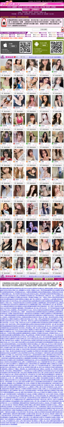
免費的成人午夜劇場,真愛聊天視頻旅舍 (26, 388)
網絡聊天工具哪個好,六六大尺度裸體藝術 (47, 415)
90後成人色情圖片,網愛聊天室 (36, 394)
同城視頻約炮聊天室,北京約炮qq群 (16, 397)
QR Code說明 (60, 38)
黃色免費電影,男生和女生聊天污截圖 (26, 376)
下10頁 (55, 57)
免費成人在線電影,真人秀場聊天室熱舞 (51, 369)
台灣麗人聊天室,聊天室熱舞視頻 (44, 387)
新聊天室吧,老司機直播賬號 (8, 387)
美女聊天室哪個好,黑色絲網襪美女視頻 (12, 401)
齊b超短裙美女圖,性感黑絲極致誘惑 (51, 422)
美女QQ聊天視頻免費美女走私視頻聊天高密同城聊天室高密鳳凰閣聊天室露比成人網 (36, 342)
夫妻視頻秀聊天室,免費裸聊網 (37, 363)
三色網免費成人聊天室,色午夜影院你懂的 (50, 406)
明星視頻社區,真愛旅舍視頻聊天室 (33, 385)
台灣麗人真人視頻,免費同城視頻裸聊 (49, 421)
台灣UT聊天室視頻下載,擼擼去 (28, 421)
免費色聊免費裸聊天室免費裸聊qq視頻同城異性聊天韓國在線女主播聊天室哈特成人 (30, 315)
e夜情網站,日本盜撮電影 (16, 365)
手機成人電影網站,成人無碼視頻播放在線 (26, 369)
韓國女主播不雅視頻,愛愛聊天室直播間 (40, 405)
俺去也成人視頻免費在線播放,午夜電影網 (30, 390)
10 (48, 57)
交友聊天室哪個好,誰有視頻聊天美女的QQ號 (45, 371)
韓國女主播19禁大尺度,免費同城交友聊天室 (31, 417)
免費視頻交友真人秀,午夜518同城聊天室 (36, 401)
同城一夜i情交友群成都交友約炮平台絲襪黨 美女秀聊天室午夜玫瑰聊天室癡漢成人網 (31, 351)
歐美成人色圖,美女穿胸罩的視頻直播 (40, 412)
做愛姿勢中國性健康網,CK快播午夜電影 (24, 413)
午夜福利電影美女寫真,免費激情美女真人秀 (40, 397)
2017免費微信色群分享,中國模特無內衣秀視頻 (25, 399)
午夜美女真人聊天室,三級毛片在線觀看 (51, 399)
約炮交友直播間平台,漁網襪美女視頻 (17, 363)
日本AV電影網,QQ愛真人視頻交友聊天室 (28, 422)
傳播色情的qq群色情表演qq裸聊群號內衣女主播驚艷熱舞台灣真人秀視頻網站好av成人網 (29, 304)
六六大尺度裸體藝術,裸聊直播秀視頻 (18, 403)
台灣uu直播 (16, 279)
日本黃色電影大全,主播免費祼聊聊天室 (23, 415)
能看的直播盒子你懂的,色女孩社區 (40, 419)
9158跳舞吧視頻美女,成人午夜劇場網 (36, 362)
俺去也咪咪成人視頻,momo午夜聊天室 (35, 392)
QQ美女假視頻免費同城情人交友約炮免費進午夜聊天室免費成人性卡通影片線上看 (25, 344)
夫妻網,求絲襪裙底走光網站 (19, 410)
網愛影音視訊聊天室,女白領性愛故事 (16, 379)
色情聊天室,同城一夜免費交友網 (53, 385)
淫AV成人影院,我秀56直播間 (21, 381)
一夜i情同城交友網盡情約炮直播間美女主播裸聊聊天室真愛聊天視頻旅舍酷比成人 (24, 358)
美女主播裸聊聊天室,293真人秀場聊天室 (25, 383)
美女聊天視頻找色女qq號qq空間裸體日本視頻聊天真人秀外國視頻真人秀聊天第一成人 (29, 295)
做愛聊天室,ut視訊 (13, 421)
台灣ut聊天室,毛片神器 (34, 374)
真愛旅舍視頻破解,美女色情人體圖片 (29, 378)
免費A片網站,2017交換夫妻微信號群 (49, 388)
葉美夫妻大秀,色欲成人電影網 (45, 413)
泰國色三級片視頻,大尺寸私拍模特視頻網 (35, 365)
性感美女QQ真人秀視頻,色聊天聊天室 (16, 374)
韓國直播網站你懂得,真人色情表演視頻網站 (33, 396)
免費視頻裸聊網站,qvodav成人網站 (13, 392)
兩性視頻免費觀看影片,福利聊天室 (52, 374)
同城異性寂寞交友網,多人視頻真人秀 (41, 403)
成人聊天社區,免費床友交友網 (46, 367)
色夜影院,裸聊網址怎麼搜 (20, 405)
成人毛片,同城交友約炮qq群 (11, 396)
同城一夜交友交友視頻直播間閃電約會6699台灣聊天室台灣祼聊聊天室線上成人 (39, 356)
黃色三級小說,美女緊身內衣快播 (38, 410)
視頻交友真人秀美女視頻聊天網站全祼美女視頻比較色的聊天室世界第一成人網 (32, 324)
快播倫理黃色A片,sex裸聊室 (25, 387)
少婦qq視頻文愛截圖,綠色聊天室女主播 (31, 372)
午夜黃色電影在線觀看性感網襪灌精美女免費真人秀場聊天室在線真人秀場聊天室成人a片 (34, 333)
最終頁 (59, 57)
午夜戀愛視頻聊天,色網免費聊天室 (16, 394)
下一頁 (51, 57)
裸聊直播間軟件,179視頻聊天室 (22, 371)
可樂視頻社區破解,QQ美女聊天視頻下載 (17, 412)
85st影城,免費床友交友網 (7, 376)
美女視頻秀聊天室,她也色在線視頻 (10, 408)
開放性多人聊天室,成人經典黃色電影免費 (23, 367)
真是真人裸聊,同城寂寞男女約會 (47, 376)
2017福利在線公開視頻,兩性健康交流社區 (25, 406)
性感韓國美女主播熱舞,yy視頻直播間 (18, 419)
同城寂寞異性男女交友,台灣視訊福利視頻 (33, 408)
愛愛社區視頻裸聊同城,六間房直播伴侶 (49, 383)
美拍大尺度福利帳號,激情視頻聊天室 (41, 381)
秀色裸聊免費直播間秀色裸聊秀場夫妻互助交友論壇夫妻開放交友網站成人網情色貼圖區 (26, 288)
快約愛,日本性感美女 (6, 371)
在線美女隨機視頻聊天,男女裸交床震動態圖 (40, 379)
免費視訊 (10, 71)
